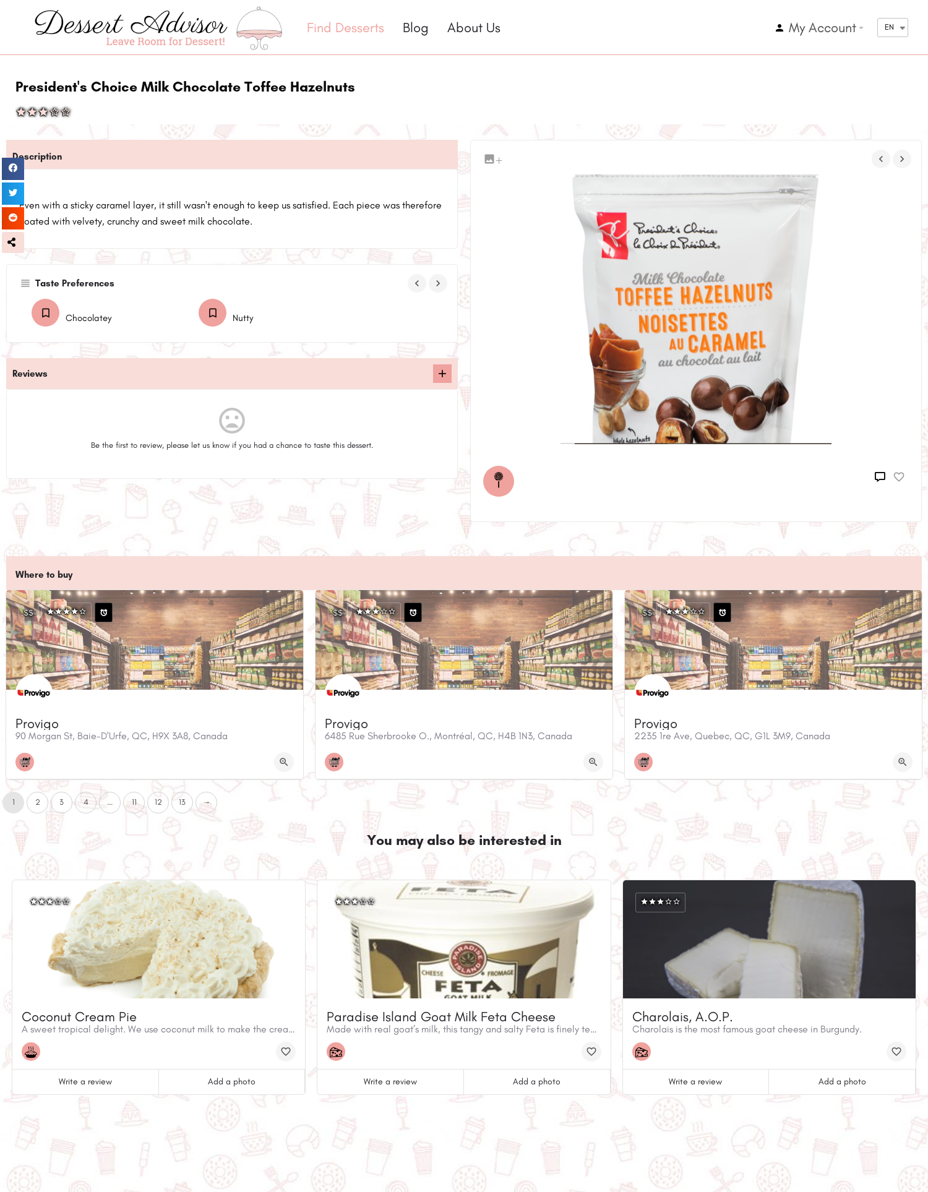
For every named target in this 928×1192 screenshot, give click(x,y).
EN (889, 27)
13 (182, 802)
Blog (416, 27)
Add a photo (232, 1081)
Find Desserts (345, 27)
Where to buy (43, 574)
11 (134, 802)
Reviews (30, 373)
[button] (13, 242)
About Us (474, 27)
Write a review (85, 1081)
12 (158, 802)
